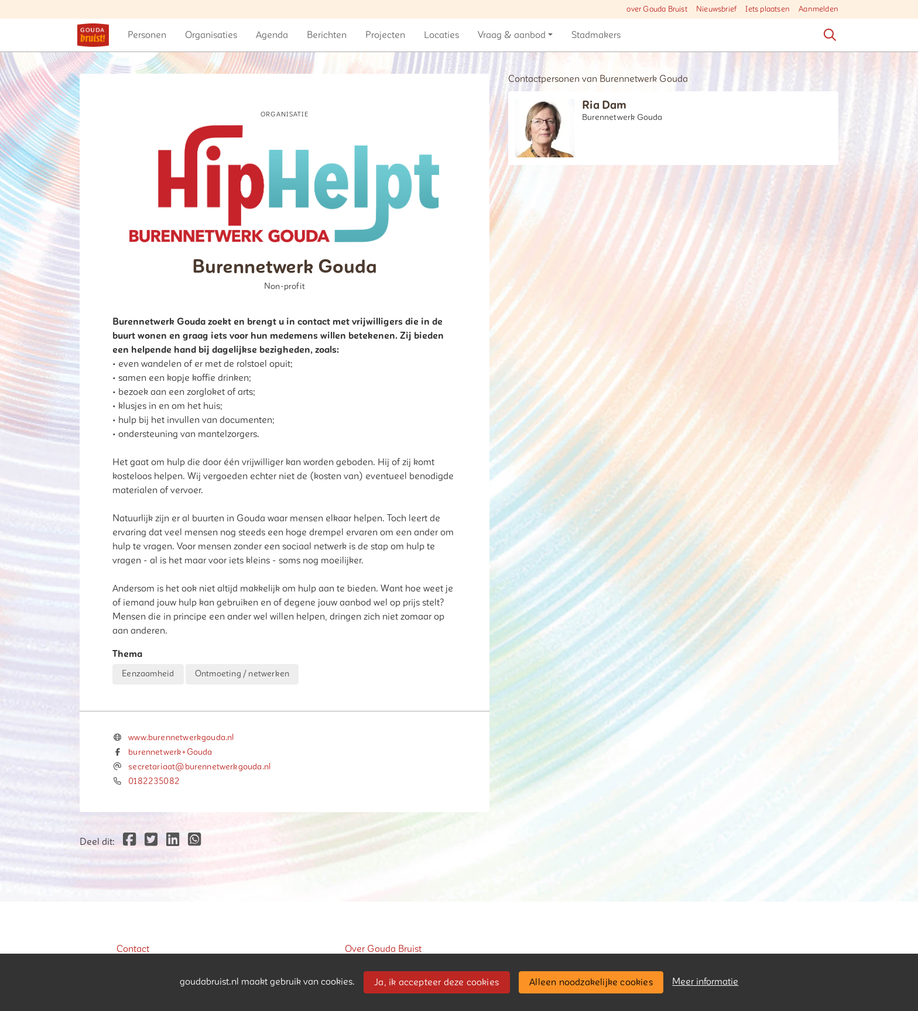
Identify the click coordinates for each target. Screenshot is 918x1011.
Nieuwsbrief (716, 9)
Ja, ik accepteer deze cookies (436, 982)
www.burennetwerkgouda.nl (181, 737)
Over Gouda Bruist (383, 949)
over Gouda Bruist (656, 9)
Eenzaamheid (148, 674)
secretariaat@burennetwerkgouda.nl (199, 767)
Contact (133, 949)
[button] (147, 35)
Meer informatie (705, 982)
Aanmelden (818, 9)
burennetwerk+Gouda (170, 752)
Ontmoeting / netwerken (242, 674)
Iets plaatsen (767, 9)
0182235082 (154, 781)
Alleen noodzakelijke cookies (591, 982)
